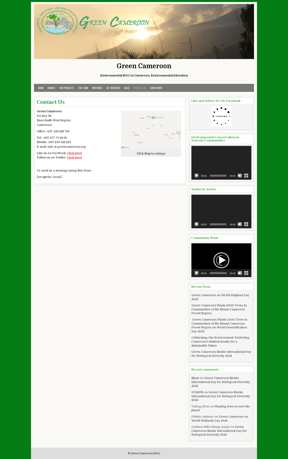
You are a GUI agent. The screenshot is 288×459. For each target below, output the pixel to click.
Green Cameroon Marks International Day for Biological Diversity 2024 (220, 381)
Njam (195, 378)
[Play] (197, 176)
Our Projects (66, 88)
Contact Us (139, 88)
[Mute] (240, 176)
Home (41, 88)
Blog (126, 88)
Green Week (156, 88)
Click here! (74, 153)
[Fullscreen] (246, 176)
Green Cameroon (144, 66)
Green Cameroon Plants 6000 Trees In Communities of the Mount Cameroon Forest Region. (219, 309)
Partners (97, 88)
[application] (221, 163)
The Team (83, 88)
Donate (51, 88)
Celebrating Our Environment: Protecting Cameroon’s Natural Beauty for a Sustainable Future (220, 341)
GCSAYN (197, 392)
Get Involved (113, 88)
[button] (221, 260)
